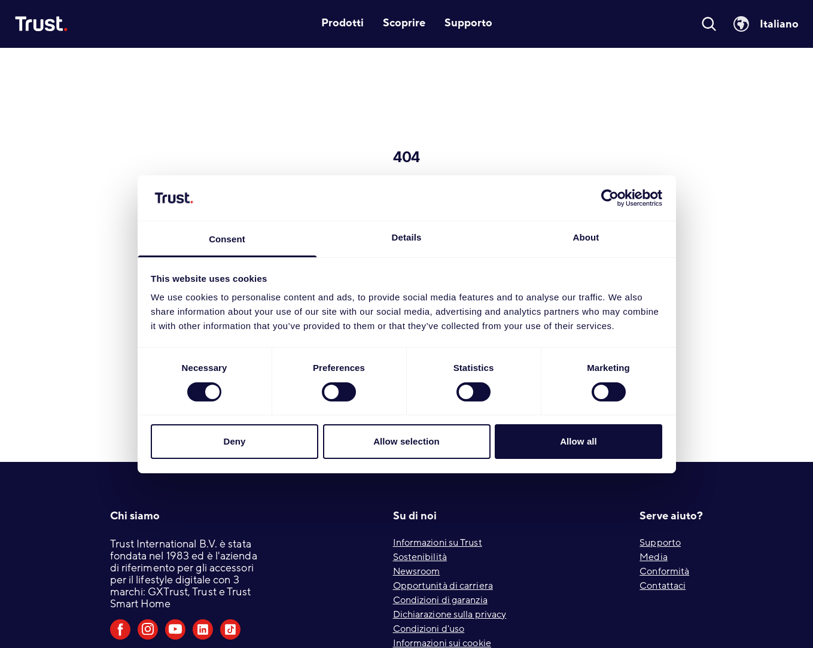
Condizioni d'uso (429, 628)
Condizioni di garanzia (440, 600)
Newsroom (416, 571)
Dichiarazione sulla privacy (450, 614)
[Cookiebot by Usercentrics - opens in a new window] (610, 198)
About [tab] (586, 237)
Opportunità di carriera (443, 585)
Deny (234, 441)
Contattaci (663, 585)
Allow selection (406, 441)
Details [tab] (407, 237)
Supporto (660, 542)
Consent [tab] (227, 239)
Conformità (664, 571)
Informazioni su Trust (437, 542)
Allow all (578, 441)
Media (654, 557)
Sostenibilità (420, 557)
